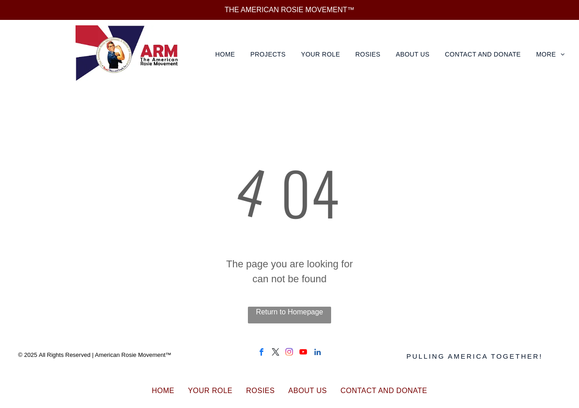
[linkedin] (317, 353)
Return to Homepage (289, 312)
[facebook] (261, 353)
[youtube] (303, 353)
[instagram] (289, 353)
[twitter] (275, 353)
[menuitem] (226, 54)
